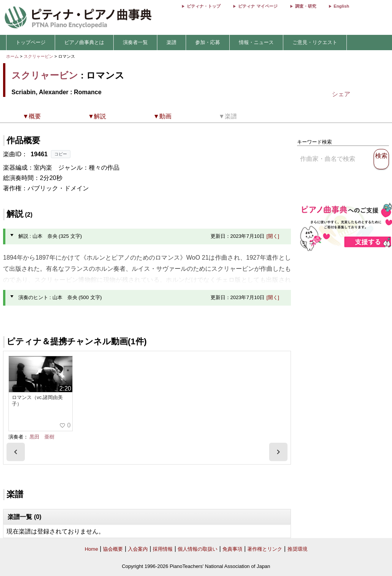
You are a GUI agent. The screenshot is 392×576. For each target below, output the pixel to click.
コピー (60, 154)
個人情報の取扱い (197, 549)
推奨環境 (297, 549)
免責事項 (232, 549)
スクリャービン (38, 56)
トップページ (31, 42)
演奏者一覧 (135, 42)
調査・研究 (305, 6)
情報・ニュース (256, 42)
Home (91, 549)
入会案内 (138, 549)
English (341, 6)
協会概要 (113, 549)
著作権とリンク (264, 549)
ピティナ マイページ (257, 6)
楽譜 (171, 42)
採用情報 (163, 549)
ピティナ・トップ (203, 6)
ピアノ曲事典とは (84, 42)
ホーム (12, 56)
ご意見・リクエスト (314, 42)
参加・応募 (207, 42)
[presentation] (16, 452)
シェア (341, 94)
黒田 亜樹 (41, 437)
